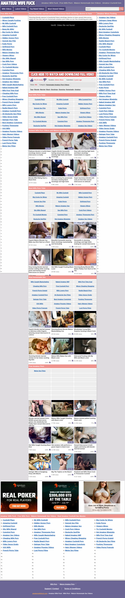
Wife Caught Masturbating (12, 85)
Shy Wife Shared (9, 58)
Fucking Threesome (10, 126)
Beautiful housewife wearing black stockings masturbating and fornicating (61, 242)
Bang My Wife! (8, 29)
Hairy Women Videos (10, 134)
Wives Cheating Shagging (12, 99)
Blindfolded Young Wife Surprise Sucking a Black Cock (85, 330)
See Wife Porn (8, 61)
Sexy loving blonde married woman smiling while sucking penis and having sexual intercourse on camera (39, 269)
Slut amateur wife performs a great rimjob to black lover (61, 446)
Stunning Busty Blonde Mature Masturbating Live (62, 330)
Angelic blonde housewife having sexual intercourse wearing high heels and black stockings (61, 154)
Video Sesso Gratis (10, 117)
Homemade (70, 89)
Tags (31, 89)
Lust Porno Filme (9, 143)
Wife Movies (7, 50)
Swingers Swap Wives (108, 20)
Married (42, 89)
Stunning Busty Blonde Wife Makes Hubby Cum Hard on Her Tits (85, 269)
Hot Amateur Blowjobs (11, 79)
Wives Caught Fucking (11, 20)
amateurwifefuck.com (39, 593)
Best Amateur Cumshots (12, 123)
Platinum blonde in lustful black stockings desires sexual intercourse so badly (40, 153)
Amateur (78, 89)
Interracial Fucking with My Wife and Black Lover (83, 357)
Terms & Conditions (72, 589)
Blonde (36, 89)
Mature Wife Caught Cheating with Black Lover (61, 419)
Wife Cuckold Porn (9, 26)
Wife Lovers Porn (9, 105)
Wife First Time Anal (10, 90)
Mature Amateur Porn (67, 584)
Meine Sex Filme (9, 146)
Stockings (54, 89)
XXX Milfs (6, 128)
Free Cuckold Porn (9, 96)
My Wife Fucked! (105, 29)
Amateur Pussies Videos (12, 131)
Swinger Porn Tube (10, 120)
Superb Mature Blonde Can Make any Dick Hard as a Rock (39, 241)
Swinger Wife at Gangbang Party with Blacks (38, 473)
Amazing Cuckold (9, 35)
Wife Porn (53, 584)
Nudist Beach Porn (10, 108)
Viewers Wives (8, 55)
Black (48, 89)
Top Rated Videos (37, 9)
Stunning (62, 89)
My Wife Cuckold (9, 23)
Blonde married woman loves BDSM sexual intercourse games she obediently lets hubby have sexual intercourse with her (39, 421)
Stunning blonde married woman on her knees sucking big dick (39, 358)
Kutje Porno (7, 44)
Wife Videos (6, 9)
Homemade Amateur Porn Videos (57, 85)
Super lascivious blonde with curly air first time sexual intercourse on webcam (84, 179)
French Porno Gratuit (11, 102)
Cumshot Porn (8, 70)
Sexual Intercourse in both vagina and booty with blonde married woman (84, 447)
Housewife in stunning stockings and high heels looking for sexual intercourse (84, 242)
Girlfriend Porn (8, 47)
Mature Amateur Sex (10, 53)
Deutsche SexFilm (9, 76)
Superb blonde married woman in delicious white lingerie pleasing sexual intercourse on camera (39, 332)
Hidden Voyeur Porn (10, 38)
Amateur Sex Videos (10, 82)
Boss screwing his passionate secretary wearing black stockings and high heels (61, 179)
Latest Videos (20, 9)
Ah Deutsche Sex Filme (11, 114)
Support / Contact (52, 589)
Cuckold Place (8, 17)
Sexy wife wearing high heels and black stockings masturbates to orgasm (84, 153)
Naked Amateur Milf (10, 88)
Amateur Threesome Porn (12, 73)
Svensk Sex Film (9, 41)
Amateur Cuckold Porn (11, 111)
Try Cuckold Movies (10, 67)
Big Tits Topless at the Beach (61, 472)
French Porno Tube (10, 140)
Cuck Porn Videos (9, 64)
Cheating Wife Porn (10, 93)
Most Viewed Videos (56, 9)
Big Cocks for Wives (10, 32)
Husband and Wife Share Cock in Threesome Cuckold (84, 473)
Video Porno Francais (11, 137)
